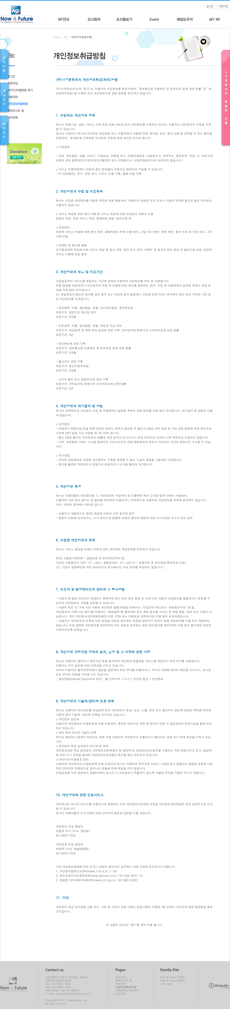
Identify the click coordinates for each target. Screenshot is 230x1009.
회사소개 (120, 977)
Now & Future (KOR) (172, 977)
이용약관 (120, 983)
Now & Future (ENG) (172, 980)
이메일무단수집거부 (127, 990)
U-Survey (166, 983)
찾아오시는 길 (123, 980)
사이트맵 (120, 993)
